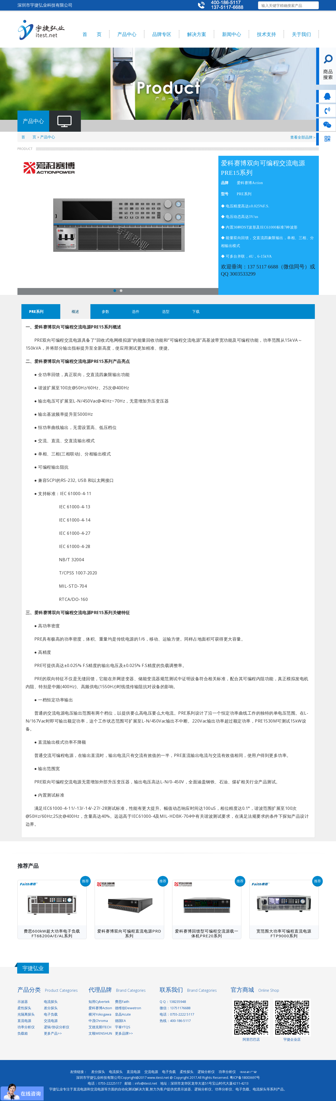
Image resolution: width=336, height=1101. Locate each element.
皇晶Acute (123, 1014)
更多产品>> (53, 1033)
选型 (165, 311)
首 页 (92, 34)
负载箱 (22, 1033)
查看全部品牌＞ (303, 137)
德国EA (120, 1020)
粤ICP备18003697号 (245, 1077)
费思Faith (122, 1001)
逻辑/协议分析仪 (56, 1027)
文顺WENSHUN (100, 1033)
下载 (196, 311)
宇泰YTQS (122, 1027)
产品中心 (126, 34)
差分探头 (51, 1008)
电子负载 (51, 1014)
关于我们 (301, 34)
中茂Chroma (98, 1020)
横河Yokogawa (100, 1014)
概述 (75, 311)
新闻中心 (231, 34)
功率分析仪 (26, 1027)
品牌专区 (161, 34)
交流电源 (51, 1020)
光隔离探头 (26, 1014)
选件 (135, 311)
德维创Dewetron (128, 1008)
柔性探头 (24, 1008)
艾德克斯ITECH (100, 1027)
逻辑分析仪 (206, 1072)
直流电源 (24, 1020)
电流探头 (51, 1001)
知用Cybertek (99, 1001)
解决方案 (196, 34)
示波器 (22, 1001)
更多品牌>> (124, 1033)
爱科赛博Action (100, 1008)
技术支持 (266, 34)
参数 (105, 311)
